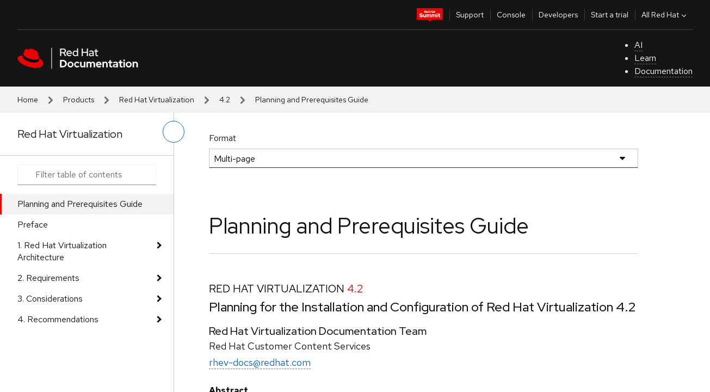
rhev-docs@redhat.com (260, 362)
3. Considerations (50, 298)
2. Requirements (48, 278)
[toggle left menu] (173, 132)
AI (638, 45)
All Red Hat (665, 15)
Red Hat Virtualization (156, 100)
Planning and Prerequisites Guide (80, 204)
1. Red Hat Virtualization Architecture (62, 251)
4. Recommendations (57, 319)
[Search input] (86, 174)
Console (511, 15)
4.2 (224, 100)
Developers (558, 15)
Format (222, 138)
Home (27, 100)
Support (470, 15)
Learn (645, 58)
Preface (32, 224)
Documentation (663, 71)
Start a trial (609, 15)
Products (78, 100)
